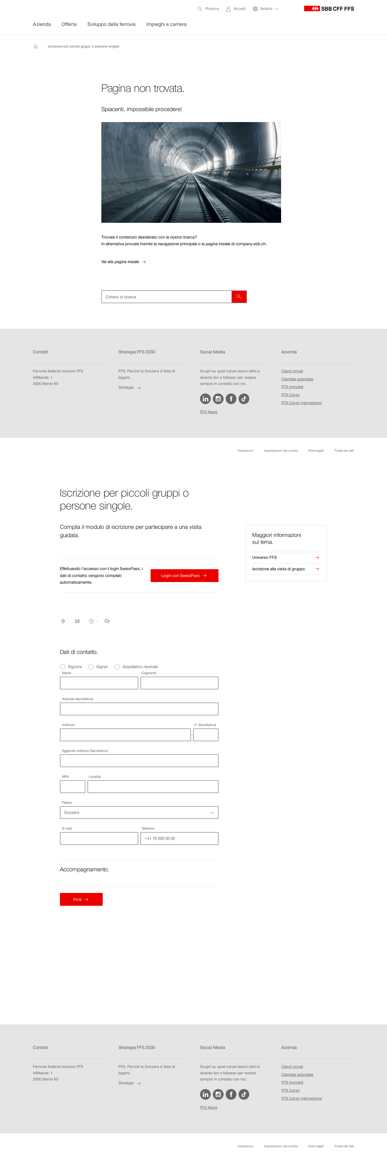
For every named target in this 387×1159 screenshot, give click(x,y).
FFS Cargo (290, 395)
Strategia (130, 388)
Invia (75, 899)
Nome (66, 673)
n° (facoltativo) (205, 725)
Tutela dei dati (344, 450)
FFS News (208, 412)
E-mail (67, 828)
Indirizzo (68, 725)
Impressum (245, 450)
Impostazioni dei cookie (281, 450)
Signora (75, 666)
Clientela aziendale (297, 379)
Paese (67, 803)
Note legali (316, 450)
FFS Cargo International (301, 403)
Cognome (148, 673)
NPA (65, 777)
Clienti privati (292, 371)
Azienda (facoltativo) (77, 699)
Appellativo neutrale (140, 666)
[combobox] (125, 734)
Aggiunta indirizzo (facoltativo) (85, 751)
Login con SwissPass (179, 575)
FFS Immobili (292, 387)
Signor (102, 666)
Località (95, 777)
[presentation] (286, 538)
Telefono (147, 828)
